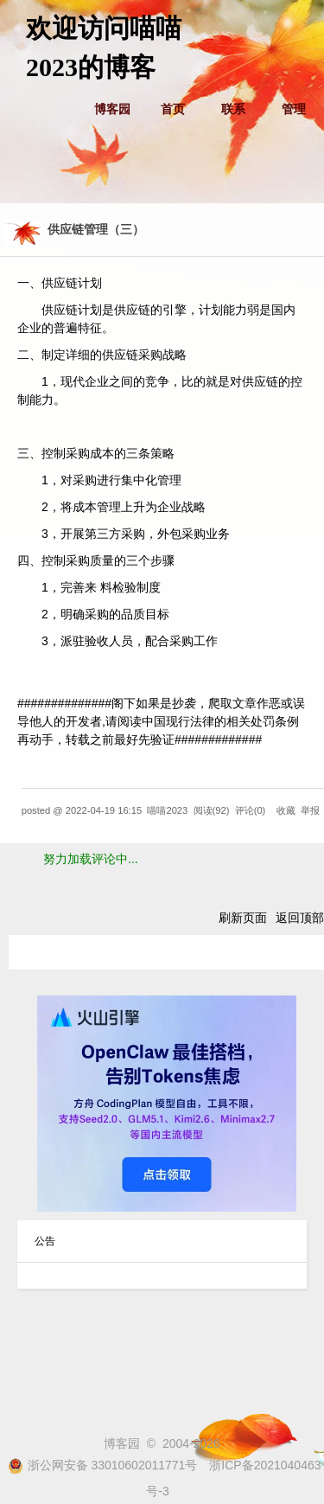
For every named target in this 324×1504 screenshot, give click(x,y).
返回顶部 (300, 918)
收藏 (285, 810)
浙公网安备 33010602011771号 (103, 1465)
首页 (173, 109)
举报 (310, 810)
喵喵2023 (167, 810)
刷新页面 (243, 918)
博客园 (112, 109)
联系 (233, 109)
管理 (294, 109)
